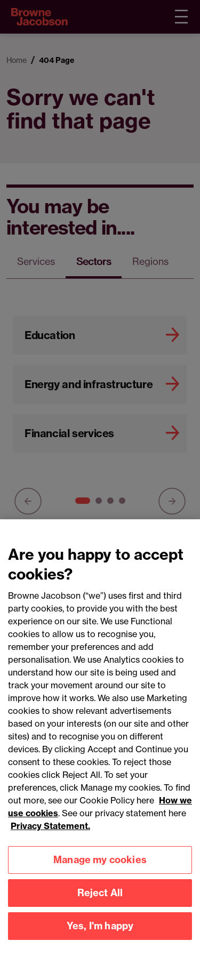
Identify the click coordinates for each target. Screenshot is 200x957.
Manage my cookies (100, 869)
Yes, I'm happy (100, 935)
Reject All (100, 902)
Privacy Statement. (50, 835)
